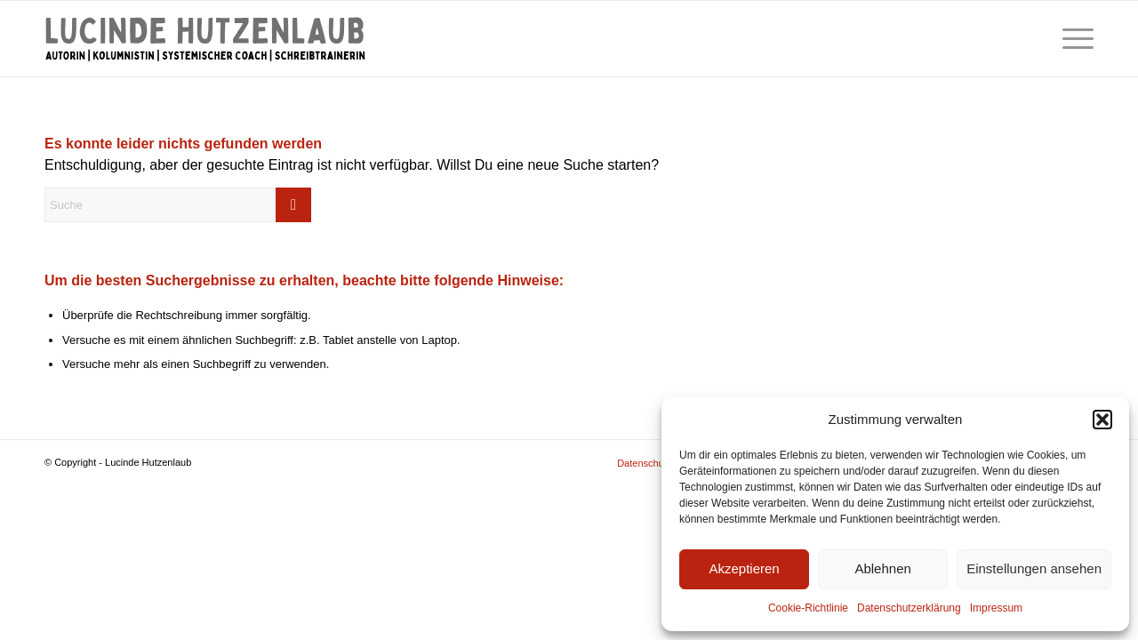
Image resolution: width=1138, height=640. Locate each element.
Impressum (996, 608)
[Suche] (177, 205)
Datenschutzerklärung (909, 608)
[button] (1102, 419)
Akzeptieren (744, 568)
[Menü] (1072, 38)
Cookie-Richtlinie (808, 608)
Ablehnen (882, 568)
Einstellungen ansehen (1034, 568)
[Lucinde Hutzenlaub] (204, 38)
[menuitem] (1072, 38)
